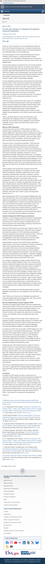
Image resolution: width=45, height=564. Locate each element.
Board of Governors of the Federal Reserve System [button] (18, 6)
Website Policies (8, 530)
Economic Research (9, 496)
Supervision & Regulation (11, 488)
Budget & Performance (10, 522)
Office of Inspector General (11, 519)
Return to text (6, 404)
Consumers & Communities (12, 502)
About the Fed (8, 480)
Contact (6, 511)
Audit (19, 522)
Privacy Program (19, 530)
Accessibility (7, 533)
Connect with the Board (10, 505)
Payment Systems (9, 494)
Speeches (7, 15)
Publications (7, 514)
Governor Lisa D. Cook (9, 34)
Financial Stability (9, 491)
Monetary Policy (8, 486)
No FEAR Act (7, 525)
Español (6, 528)
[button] (2, 6)
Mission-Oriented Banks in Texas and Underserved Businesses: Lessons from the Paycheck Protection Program (21, 417)
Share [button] (5, 41)
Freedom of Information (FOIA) (13, 517)
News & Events (8, 483)
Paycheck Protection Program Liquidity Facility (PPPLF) (20, 455)
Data (5, 499)
